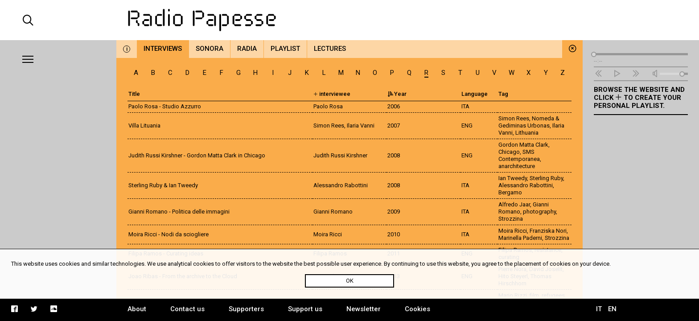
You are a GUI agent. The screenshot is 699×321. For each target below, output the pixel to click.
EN (612, 309)
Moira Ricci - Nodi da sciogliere (168, 234)
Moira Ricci (512, 230)
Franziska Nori (548, 230)
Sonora (209, 49)
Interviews (163, 49)
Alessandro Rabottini (525, 185)
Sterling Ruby (546, 178)
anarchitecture (516, 166)
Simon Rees (513, 118)
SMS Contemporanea (519, 155)
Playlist (285, 49)
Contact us (187, 309)
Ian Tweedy (512, 178)
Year (397, 94)
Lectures (330, 49)
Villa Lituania (144, 125)
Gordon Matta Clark (523, 144)
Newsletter (363, 309)
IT (599, 309)
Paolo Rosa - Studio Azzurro (164, 106)
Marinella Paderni (520, 238)
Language (474, 94)
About (136, 309)
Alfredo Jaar (514, 204)
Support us (305, 309)
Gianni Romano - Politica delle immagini (179, 211)
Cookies (417, 309)
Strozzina (510, 218)
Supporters (246, 309)
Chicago (509, 151)
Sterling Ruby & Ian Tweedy (163, 185)
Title (134, 94)
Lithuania (527, 132)
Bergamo (510, 192)
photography (539, 211)
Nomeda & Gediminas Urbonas (528, 122)
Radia (247, 49)
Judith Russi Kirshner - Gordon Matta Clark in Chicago (196, 155)
